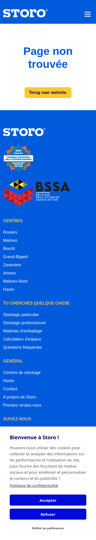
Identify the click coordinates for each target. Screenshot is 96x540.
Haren (8, 289)
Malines (10, 240)
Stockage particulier (21, 314)
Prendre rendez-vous (22, 405)
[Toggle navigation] (87, 14)
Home (8, 381)
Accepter (47, 500)
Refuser (48, 514)
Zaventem (12, 265)
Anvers (9, 273)
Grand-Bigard (15, 257)
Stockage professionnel (24, 323)
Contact (10, 389)
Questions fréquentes (22, 347)
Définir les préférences (48, 528)
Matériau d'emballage (22, 331)
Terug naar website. (48, 92)
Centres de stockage (22, 372)
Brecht (9, 248)
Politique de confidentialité (34, 485)
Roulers (10, 232)
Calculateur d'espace (22, 339)
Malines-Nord (15, 281)
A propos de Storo (19, 397)
